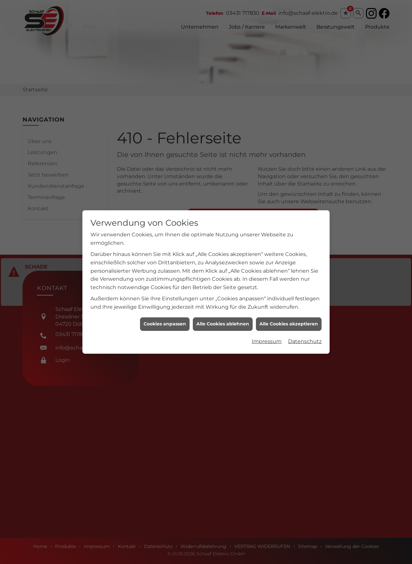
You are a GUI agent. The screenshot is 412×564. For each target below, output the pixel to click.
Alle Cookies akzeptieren (288, 317)
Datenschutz (305, 335)
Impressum (267, 335)
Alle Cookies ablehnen (222, 317)
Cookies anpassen (165, 317)
